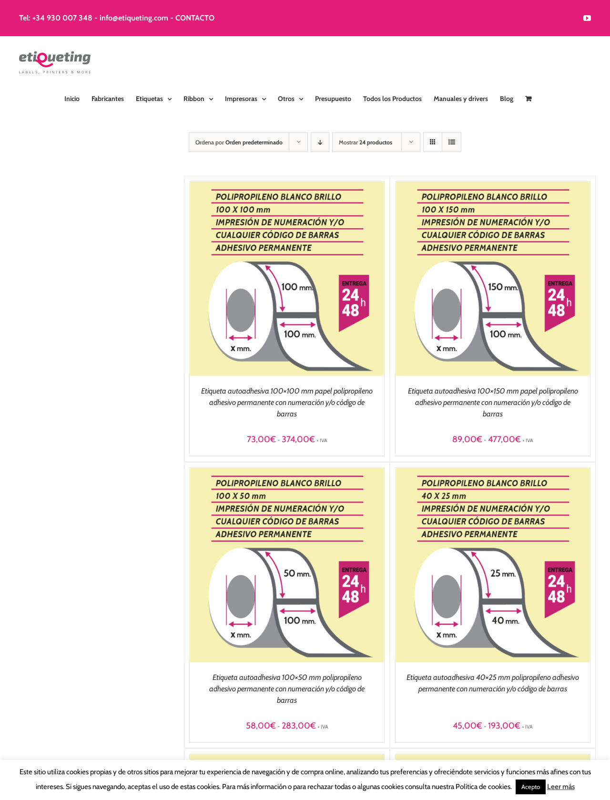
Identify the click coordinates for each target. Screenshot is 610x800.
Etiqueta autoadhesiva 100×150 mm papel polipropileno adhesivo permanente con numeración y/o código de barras (493, 402)
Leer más (561, 786)
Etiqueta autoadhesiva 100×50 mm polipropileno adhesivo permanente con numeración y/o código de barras (287, 689)
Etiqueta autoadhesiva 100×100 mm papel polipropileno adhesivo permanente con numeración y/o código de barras (287, 402)
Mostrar (365, 142)
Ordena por (239, 142)
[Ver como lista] (451, 142)
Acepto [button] (530, 786)
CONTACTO (194, 17)
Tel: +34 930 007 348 (55, 17)
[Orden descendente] (320, 142)
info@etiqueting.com (134, 17)
